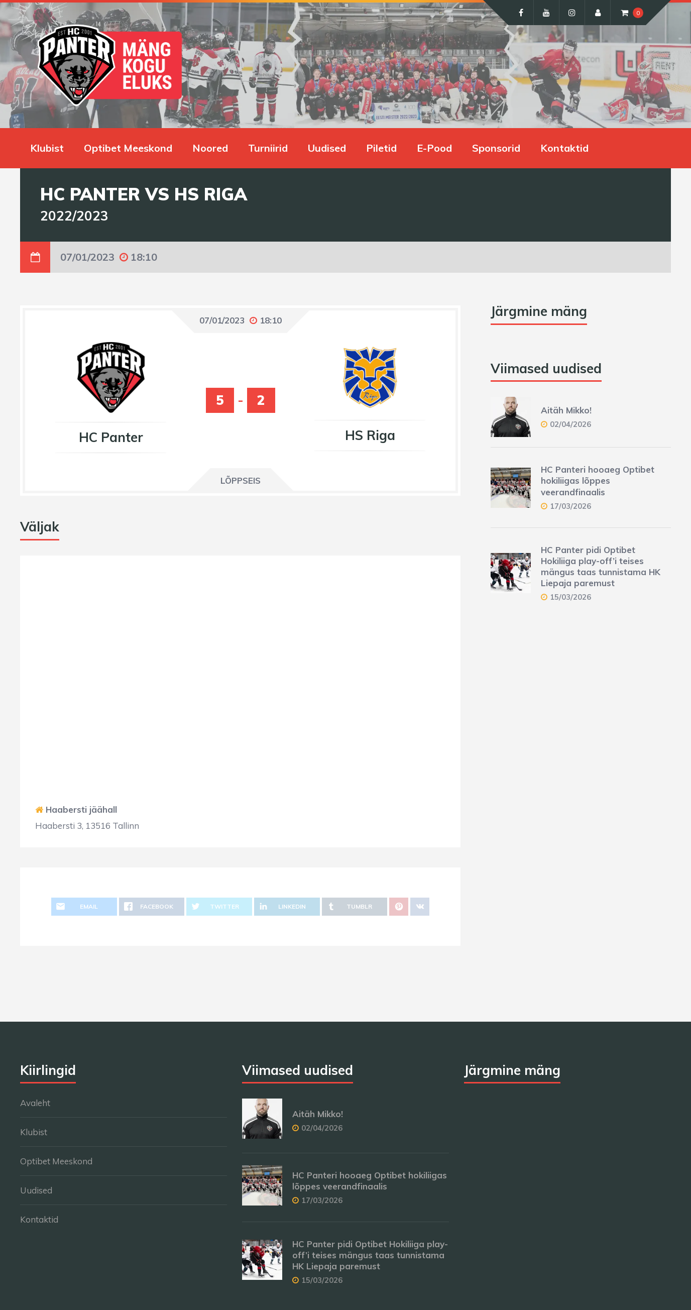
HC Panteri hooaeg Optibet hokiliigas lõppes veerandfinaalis (597, 480)
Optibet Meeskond (128, 148)
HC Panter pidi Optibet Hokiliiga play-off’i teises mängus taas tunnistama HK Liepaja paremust (600, 566)
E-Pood (434, 148)
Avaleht (35, 1103)
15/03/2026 (570, 597)
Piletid (381, 148)
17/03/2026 (570, 506)
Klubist (47, 148)
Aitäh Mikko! (566, 410)
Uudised (327, 148)
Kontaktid (564, 148)
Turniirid (268, 148)
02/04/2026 (570, 424)
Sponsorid (496, 148)
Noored (210, 148)
